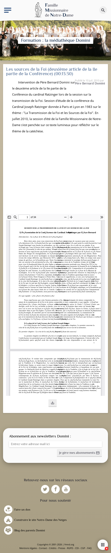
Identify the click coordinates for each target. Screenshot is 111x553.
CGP (83, 548)
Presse (61, 548)
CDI (77, 548)
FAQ (89, 548)
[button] (52, 403)
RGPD (70, 548)
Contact (43, 548)
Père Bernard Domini (90, 83)
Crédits (52, 548)
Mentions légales (28, 548)
